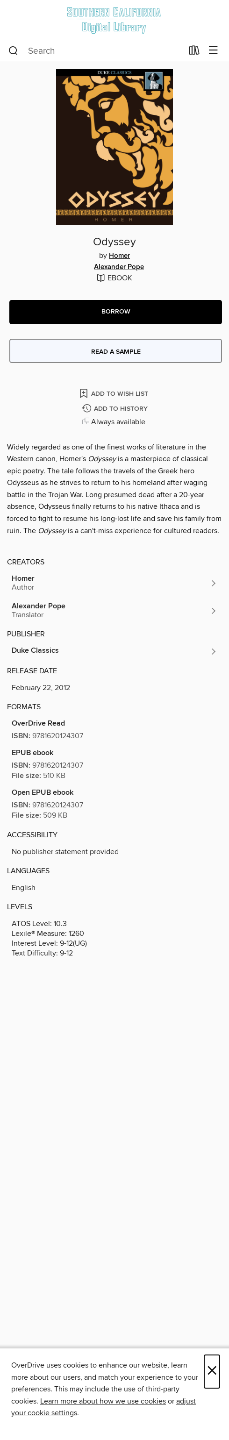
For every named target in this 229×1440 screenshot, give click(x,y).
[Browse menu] (213, 50)
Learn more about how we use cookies (103, 1401)
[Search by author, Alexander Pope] (114, 610)
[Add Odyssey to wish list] (114, 393)
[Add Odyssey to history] (116, 409)
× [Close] (212, 1371)
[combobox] (96, 51)
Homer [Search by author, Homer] (119, 256)
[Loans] (194, 52)
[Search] (13, 50)
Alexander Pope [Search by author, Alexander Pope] (119, 267)
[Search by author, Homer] (114, 583)
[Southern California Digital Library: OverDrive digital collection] (114, 20)
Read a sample (116, 352)
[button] (115, 312)
